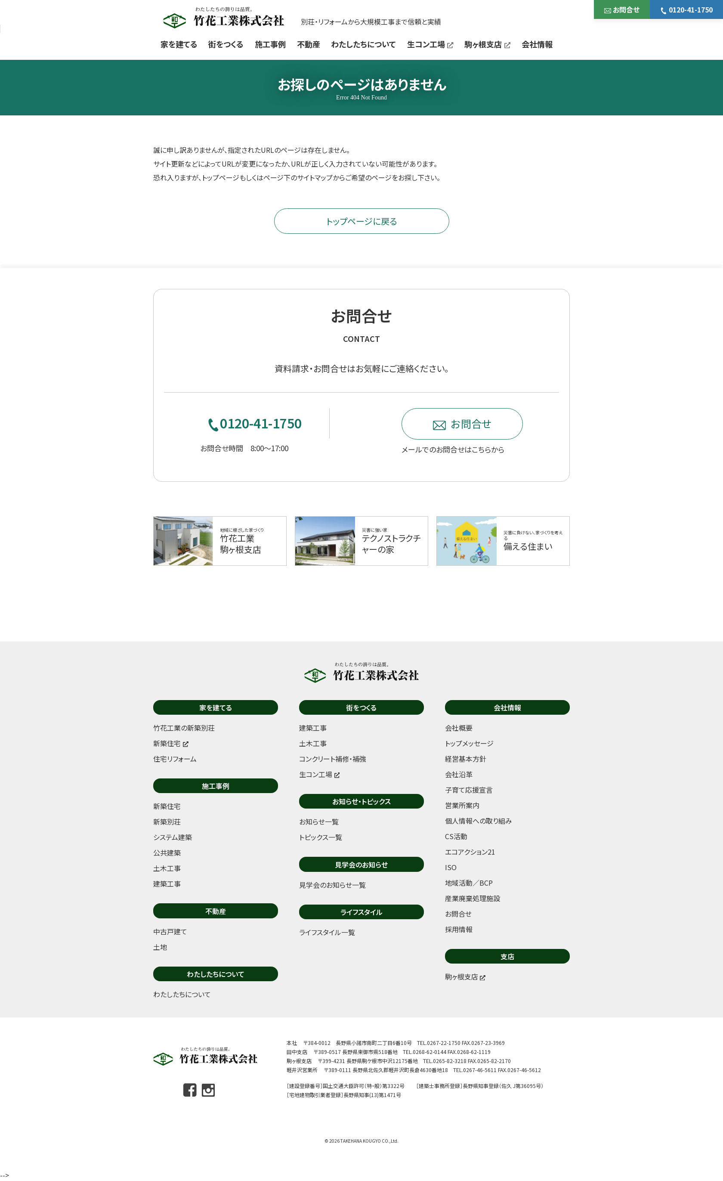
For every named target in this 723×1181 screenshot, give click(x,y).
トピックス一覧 (320, 837)
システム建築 (172, 837)
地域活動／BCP (469, 882)
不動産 (308, 44)
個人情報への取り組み (478, 820)
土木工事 (167, 868)
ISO (451, 867)
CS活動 (456, 836)
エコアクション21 (470, 851)
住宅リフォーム (175, 758)
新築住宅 (167, 806)
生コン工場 (430, 44)
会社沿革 (459, 774)
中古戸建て (170, 931)
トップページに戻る (361, 221)
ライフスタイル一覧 (327, 932)
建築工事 (167, 883)
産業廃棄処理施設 (472, 898)
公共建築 (167, 852)
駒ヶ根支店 (487, 44)
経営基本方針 (465, 758)
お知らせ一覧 (319, 821)
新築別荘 (167, 821)
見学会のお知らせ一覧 (332, 885)
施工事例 (270, 44)
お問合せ (622, 9)
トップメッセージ (469, 743)
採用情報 (459, 929)
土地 (160, 947)
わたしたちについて (363, 44)
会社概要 (459, 727)
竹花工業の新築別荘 (184, 727)
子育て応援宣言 (469, 789)
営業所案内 (462, 805)
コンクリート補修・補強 (332, 758)
